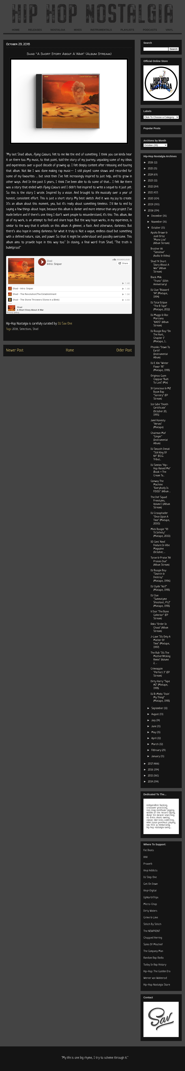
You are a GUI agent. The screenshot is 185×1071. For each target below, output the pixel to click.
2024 (151, 174)
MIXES (78, 29)
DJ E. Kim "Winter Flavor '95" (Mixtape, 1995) (160, 367)
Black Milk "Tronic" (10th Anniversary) (159, 281)
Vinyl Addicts (150, 870)
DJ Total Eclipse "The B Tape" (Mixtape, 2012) (160, 306)
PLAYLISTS (127, 29)
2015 (151, 775)
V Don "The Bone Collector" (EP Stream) (160, 615)
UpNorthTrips (150, 897)
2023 (151, 180)
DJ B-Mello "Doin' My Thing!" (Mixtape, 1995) (160, 698)
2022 (151, 186)
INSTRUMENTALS (101, 29)
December (157, 216)
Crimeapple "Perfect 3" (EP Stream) (160, 672)
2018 (15, 329)
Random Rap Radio (153, 958)
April (154, 738)
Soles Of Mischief (153, 944)
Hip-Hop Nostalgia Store (156, 984)
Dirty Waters (150, 911)
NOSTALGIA (57, 29)
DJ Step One (150, 877)
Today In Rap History (154, 964)
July (153, 720)
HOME (16, 29)
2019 (151, 204)
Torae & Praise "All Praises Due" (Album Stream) (161, 561)
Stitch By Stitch (152, 924)
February (156, 750)
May (154, 732)
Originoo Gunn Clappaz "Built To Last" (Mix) (160, 379)
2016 (151, 769)
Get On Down (150, 884)
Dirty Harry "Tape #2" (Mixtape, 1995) (160, 685)
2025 (151, 168)
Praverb (147, 864)
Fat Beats (148, 850)
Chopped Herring (152, 937)
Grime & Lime (150, 917)
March (155, 744)
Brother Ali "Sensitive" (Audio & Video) (160, 252)
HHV (145, 857)
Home (70, 350)
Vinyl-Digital (149, 890)
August (155, 714)
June (154, 726)
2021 (151, 192)
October (156, 227)
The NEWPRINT (151, 931)
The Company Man (153, 951)
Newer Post (14, 350)
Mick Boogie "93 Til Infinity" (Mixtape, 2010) (160, 533)
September (157, 708)
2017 (151, 763)
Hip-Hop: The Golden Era (156, 971)
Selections (25, 329)
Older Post (124, 350)
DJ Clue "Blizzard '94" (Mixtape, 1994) (160, 294)
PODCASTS (150, 29)
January (156, 756)
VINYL (169, 29)
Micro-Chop (150, 904)
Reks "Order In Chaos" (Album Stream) (159, 628)
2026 (151, 162)
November (157, 222)
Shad (35, 329)
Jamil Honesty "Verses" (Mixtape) (158, 424)
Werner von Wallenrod (155, 978)
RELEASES (35, 29)
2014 (151, 781)
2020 (151, 198)
